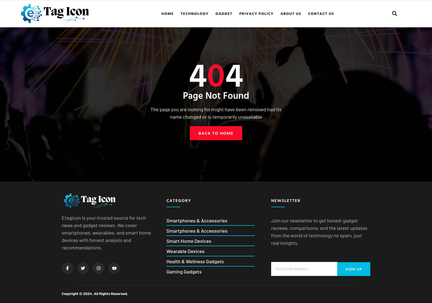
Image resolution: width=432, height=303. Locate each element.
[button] (394, 13)
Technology (195, 13)
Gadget (223, 13)
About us (290, 13)
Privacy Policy (256, 13)
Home (167, 13)
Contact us (321, 13)
